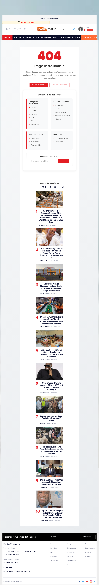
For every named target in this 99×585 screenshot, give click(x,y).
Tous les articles (36, 145)
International (35, 124)
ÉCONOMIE (27, 37)
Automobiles (59, 106)
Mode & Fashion (60, 112)
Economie (43, 487)
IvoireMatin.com (90, 548)
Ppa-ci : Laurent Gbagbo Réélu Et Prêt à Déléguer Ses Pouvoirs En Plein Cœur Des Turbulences (52, 514)
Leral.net (53, 544)
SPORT (55, 37)
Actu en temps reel (52, 18)
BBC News (88, 552)
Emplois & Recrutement (62, 116)
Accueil (43, 18)
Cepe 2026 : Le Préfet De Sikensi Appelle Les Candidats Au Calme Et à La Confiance (51, 353)
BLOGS (62, 37)
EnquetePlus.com (90, 544)
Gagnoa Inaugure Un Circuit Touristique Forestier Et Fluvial (51, 418)
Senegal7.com (71, 552)
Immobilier (58, 109)
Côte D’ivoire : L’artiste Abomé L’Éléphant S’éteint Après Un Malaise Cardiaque (51, 386)
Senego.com (70, 544)
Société (33, 111)
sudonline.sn (70, 556)
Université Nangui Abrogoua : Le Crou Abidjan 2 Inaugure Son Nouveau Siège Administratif (51, 287)
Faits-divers (44, 326)
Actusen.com (54, 561)
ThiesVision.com (72, 548)
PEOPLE (77, 37)
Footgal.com (54, 556)
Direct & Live (35, 142)
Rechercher (63, 161)
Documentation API (61, 138)
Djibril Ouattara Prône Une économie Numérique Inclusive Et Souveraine (51, 482)
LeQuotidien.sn (71, 561)
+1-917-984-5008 (10, 563)
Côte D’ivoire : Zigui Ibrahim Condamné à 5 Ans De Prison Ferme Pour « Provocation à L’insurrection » (51, 253)
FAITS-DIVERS (46, 37)
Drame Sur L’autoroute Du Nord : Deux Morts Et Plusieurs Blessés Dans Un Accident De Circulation (51, 320)
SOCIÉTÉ (36, 37)
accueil (7, 37)
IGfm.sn (52, 552)
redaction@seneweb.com (19, 571)
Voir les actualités (59, 85)
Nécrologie (58, 119)
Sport (32, 118)
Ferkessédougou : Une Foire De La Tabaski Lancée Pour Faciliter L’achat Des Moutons (51, 450)
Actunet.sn (53, 565)
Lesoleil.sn (53, 548)
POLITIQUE (17, 37)
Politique (33, 107)
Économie (34, 114)
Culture (33, 121)
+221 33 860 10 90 (28, 551)
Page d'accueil (35, 138)
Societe (42, 293)
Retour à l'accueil (38, 85)
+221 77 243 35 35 (11, 551)
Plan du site (59, 142)
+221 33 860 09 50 (11, 555)
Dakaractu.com (71, 565)
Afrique (41, 225)
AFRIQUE (69, 37)
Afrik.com (88, 556)
